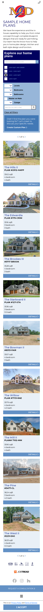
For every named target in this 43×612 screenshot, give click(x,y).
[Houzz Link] (28, 580)
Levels (17, 86)
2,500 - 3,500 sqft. (15, 71)
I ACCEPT (21, 607)
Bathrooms (18, 94)
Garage (17, 102)
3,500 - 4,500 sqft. (15, 75)
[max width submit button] (33, 107)
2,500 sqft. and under (16, 67)
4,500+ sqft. (13, 79)
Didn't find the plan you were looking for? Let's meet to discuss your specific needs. (21, 123)
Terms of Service (31, 603)
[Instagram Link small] (21, 580)
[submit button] (37, 62)
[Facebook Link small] (15, 580)
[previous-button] (18, 137)
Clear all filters (11, 112)
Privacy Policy (16, 603)
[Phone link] (39, 2)
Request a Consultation (21, 589)
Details (33, 184)
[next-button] (25, 137)
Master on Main (15, 98)
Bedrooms (18, 90)
